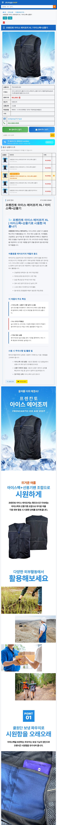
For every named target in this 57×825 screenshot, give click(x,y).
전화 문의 (10, 381)
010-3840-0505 (13, 123)
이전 (5, 18)
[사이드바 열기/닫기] (3, 3)
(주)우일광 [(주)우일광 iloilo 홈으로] (11, 2)
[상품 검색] (27, 6)
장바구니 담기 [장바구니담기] (15, 129)
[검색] (54, 6)
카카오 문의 (22, 381)
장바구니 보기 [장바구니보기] (41, 129)
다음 (10, 18)
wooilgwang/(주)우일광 (15, 119)
